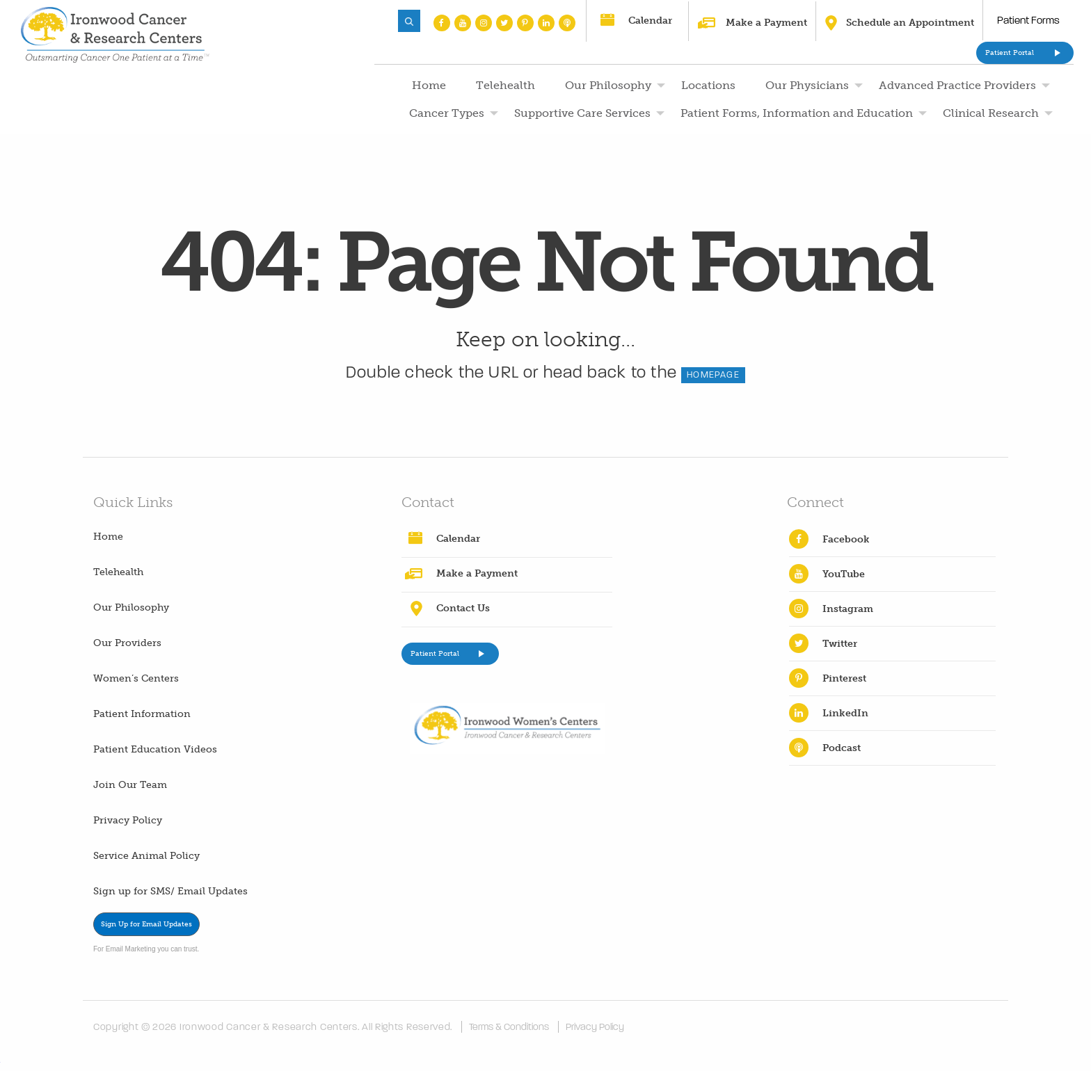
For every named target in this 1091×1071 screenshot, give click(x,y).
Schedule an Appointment (910, 23)
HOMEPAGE (713, 374)
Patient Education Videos (155, 749)
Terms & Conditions (509, 1027)
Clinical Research (991, 113)
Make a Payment (766, 23)
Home (429, 85)
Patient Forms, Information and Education (796, 113)
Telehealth (505, 85)
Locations (708, 85)
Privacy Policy (127, 820)
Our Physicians (807, 85)
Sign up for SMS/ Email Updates (170, 891)
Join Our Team (130, 785)
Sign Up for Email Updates (146, 924)
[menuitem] (427, 85)
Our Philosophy (608, 85)
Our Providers (127, 643)
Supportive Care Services (582, 113)
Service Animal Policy (146, 856)
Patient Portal (1009, 53)
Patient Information (142, 714)
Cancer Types (446, 113)
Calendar (650, 20)
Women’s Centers (136, 678)
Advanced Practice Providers (957, 85)
